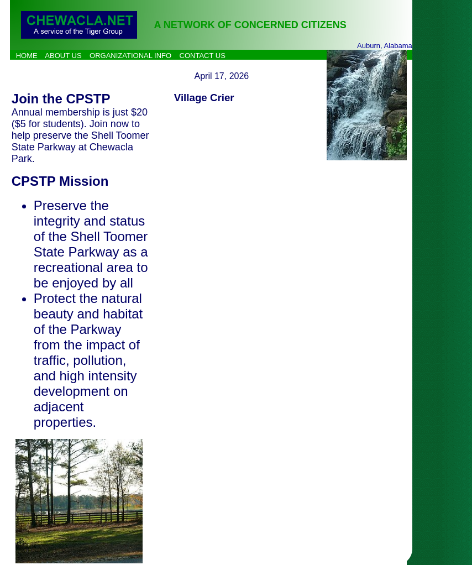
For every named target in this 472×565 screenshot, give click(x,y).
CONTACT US (202, 55)
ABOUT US (63, 55)
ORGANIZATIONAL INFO (130, 55)
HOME (27, 55)
